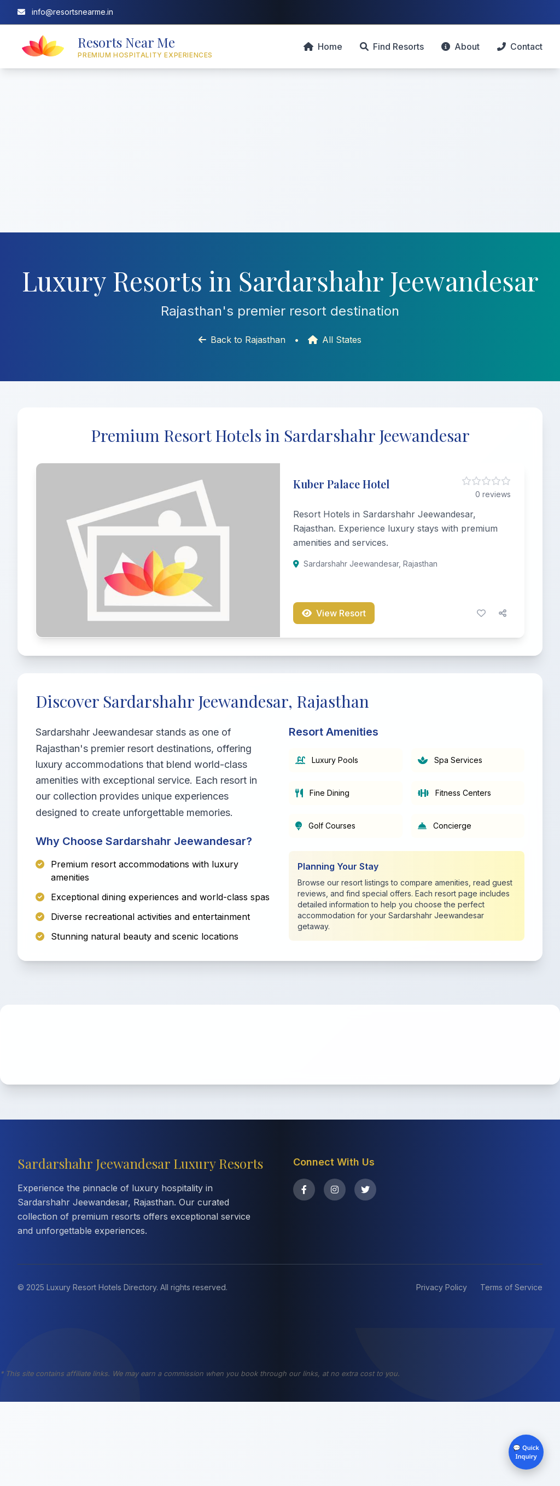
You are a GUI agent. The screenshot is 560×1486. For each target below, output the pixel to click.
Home (323, 46)
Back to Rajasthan (242, 339)
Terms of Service (511, 1371)
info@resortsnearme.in (65, 11)
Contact (519, 46)
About (460, 46)
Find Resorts (392, 46)
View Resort (334, 613)
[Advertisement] (280, 150)
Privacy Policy (441, 1371)
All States (334, 339)
